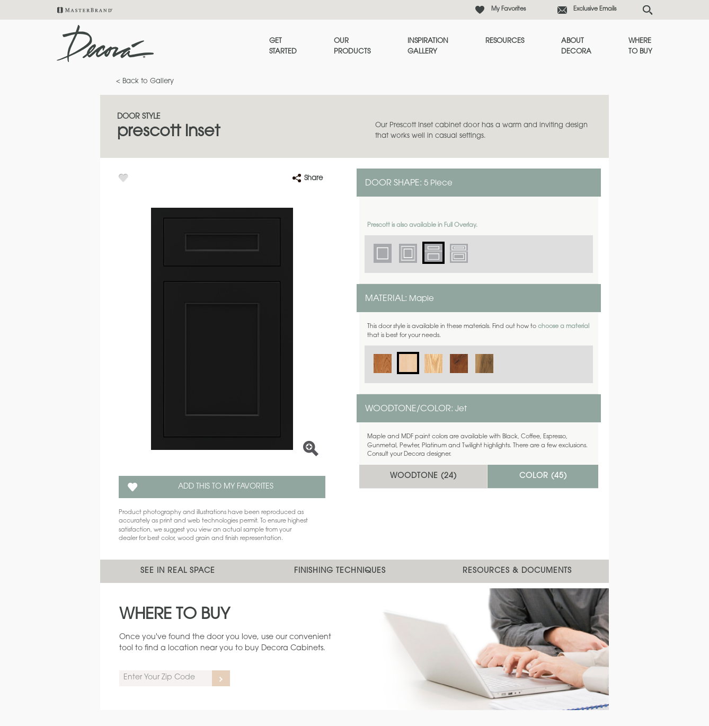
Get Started (283, 46)
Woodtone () (423, 476)
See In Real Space (177, 571)
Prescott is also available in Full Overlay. (422, 225)
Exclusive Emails (594, 9)
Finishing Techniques (340, 571)
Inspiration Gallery (427, 46)
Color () (543, 476)
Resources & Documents (517, 571)
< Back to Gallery (145, 81)
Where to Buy (640, 46)
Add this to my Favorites (225, 487)
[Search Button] (647, 10)
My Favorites (508, 9)
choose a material (563, 327)
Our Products (352, 46)
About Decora (576, 46)
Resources (504, 41)
